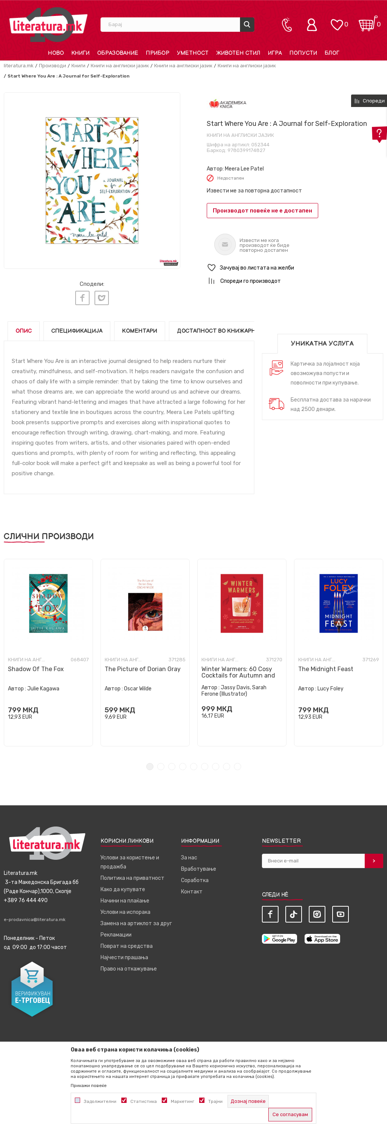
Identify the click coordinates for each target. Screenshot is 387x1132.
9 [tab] (237, 763)
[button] (295, 268)
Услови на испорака (125, 909)
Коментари (139, 328)
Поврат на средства (127, 943)
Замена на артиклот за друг (136, 920)
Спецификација (76, 328)
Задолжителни (100, 1101)
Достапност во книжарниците (226, 328)
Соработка (195, 877)
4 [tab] (182, 763)
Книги (78, 65)
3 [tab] (171, 763)
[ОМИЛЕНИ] (336, 21)
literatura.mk (19, 65)
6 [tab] (204, 763)
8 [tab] (226, 763)
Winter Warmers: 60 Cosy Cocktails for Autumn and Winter (238, 672)
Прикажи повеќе (89, 1085)
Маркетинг (182, 1101)
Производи (52, 65)
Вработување (198, 866)
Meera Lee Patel (244, 169)
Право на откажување (129, 966)
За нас (189, 854)
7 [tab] (215, 763)
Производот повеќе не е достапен (262, 210)
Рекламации (116, 932)
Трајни (215, 1101)
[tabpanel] (48, 649)
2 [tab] (160, 763)
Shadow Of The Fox (36, 666)
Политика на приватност (132, 875)
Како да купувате (123, 886)
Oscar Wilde (138, 685)
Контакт (192, 888)
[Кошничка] (368, 21)
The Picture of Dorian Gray (143, 666)
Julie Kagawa (43, 685)
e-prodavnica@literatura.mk (34, 916)
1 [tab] (149, 763)
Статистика (143, 1101)
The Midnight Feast (325, 666)
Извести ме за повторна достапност (254, 191)
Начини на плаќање (125, 898)
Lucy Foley (330, 685)
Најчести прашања (124, 954)
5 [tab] (193, 763)
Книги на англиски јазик (120, 65)
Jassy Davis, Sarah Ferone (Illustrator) (233, 687)
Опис (23, 328)
